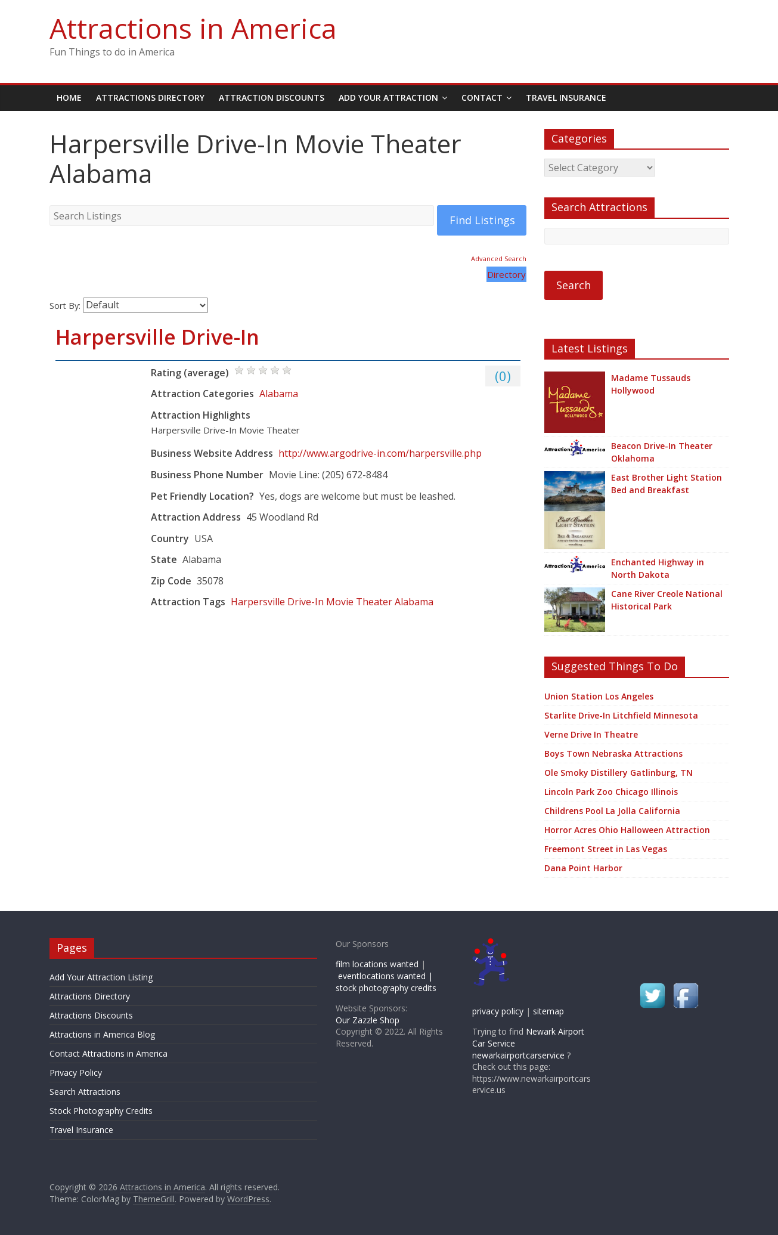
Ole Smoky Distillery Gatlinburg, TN (618, 772)
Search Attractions (84, 1091)
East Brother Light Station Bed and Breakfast (666, 484)
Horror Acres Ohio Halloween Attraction (627, 829)
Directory (506, 274)
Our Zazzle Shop (367, 1020)
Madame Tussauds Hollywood (650, 384)
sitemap (548, 1011)
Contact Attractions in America (108, 1053)
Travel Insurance (566, 97)
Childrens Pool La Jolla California (612, 810)
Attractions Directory (150, 97)
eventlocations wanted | (385, 976)
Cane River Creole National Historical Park (667, 600)
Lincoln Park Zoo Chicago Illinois (611, 791)
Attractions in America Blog (102, 1034)
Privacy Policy (75, 1072)
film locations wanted (377, 964)
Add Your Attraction (388, 97)
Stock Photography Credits (101, 1110)
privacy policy (497, 1011)
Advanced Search (498, 258)
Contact (482, 97)
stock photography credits (386, 987)
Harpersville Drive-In (157, 337)
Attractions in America (193, 28)
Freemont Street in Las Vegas (605, 849)
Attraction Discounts (271, 97)
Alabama (278, 393)
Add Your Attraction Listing (101, 977)
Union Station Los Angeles (598, 696)
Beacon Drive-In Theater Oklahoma (661, 452)
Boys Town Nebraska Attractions (613, 753)
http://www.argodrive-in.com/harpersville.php (380, 453)
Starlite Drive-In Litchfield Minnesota (621, 715)
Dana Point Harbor (583, 868)
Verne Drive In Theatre (591, 734)
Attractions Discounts (91, 1015)
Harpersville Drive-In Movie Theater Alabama (332, 601)
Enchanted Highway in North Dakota (657, 568)
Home (69, 97)
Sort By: (64, 305)
